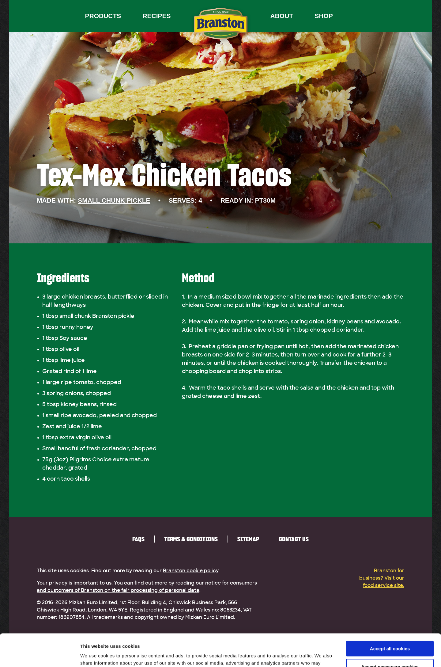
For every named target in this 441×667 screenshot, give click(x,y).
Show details (94, 654)
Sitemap (248, 539)
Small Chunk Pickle (114, 200)
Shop (324, 15)
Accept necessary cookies (390, 634)
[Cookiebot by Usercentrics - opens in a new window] (39, 655)
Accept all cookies (390, 616)
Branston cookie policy (190, 570)
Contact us (294, 539)
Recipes (156, 15)
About (281, 15)
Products (103, 15)
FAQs (138, 539)
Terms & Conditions (191, 539)
